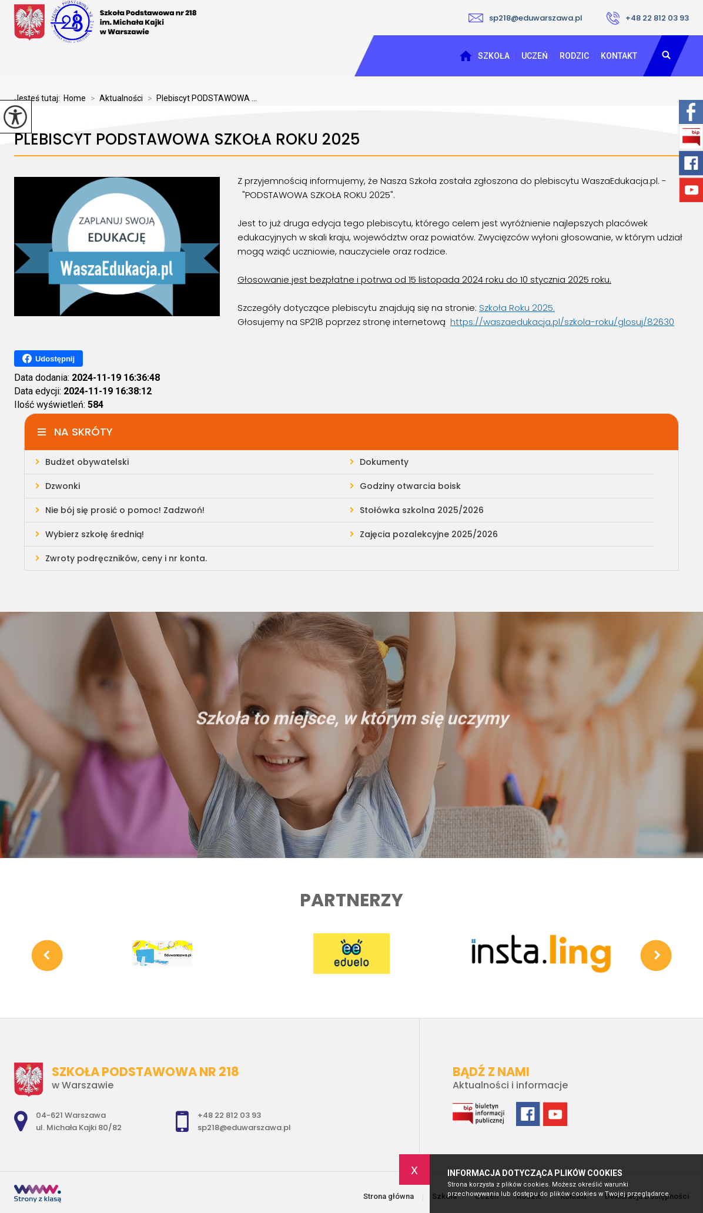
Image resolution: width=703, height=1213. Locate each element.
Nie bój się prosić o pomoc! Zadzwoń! (125, 510)
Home (74, 98)
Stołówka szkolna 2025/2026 (422, 510)
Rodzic (574, 56)
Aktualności (114, 98)
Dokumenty (384, 462)
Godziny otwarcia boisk (410, 486)
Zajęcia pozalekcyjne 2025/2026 (429, 534)
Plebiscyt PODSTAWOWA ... (200, 98)
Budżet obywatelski (87, 462)
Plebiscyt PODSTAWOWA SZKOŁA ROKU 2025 (187, 139)
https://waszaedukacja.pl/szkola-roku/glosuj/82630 (562, 322)
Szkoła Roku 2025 (516, 307)
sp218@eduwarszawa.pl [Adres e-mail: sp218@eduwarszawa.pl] (244, 1127)
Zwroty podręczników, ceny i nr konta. (126, 558)
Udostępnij (48, 358)
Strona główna (465, 55)
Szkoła (494, 56)
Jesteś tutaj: (38, 98)
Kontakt (619, 56)
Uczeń (534, 56)
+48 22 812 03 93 (647, 18)
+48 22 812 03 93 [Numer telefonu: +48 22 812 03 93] (229, 1115)
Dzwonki (62, 486)
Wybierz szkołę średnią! (94, 534)
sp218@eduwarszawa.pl (525, 18)
